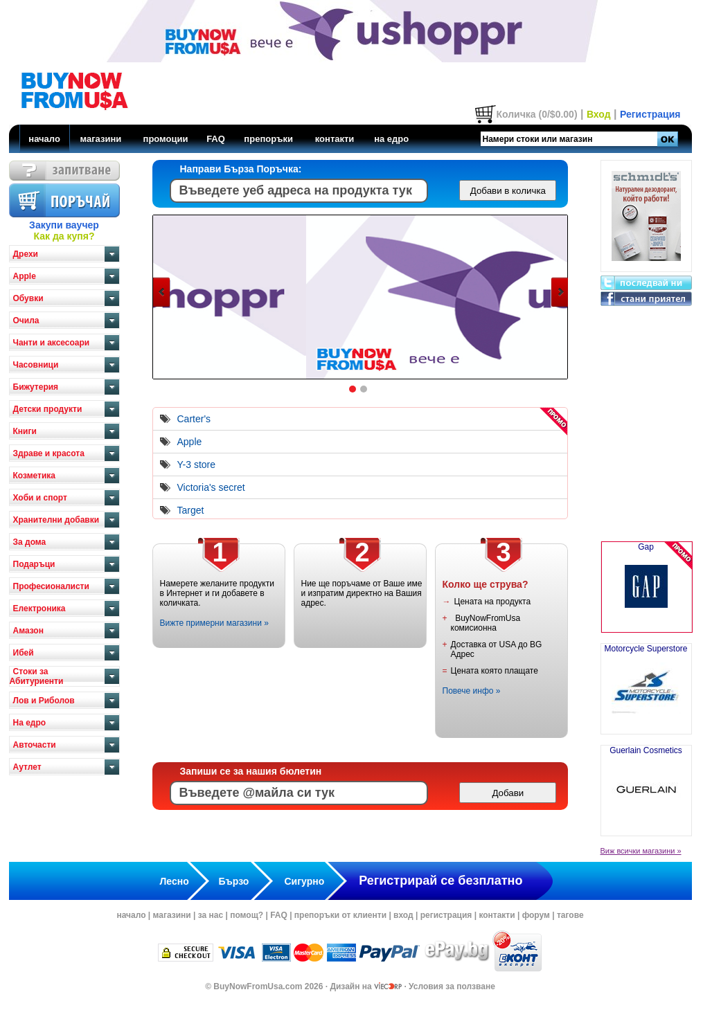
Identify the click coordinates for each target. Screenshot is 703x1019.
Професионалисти (51, 586)
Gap (646, 587)
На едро (29, 723)
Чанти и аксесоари (51, 343)
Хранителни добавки (56, 520)
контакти (335, 139)
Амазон (28, 630)
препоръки (268, 139)
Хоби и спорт (40, 498)
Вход (599, 114)
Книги (25, 431)
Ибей (23, 653)
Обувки (28, 298)
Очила (26, 320)
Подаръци (34, 564)
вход (403, 915)
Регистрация (650, 114)
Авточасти (34, 745)
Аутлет (27, 767)
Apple (24, 276)
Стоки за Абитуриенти (37, 676)
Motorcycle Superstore (645, 683)
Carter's (194, 418)
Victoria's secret (211, 487)
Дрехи (25, 254)
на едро (391, 139)
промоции (165, 139)
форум (536, 915)
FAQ (215, 139)
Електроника (39, 608)
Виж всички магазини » (641, 851)
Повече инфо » (472, 691)
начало (44, 139)
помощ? (246, 915)
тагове (570, 915)
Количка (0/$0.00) (536, 114)
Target (190, 510)
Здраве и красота (48, 453)
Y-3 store (196, 464)
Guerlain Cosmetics (645, 785)
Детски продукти (47, 409)
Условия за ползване (452, 986)
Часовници (36, 365)
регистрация (446, 915)
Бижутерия (36, 387)
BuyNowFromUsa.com (257, 986)
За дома (29, 542)
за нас (210, 915)
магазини (100, 139)
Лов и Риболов (44, 700)
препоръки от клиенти (340, 915)
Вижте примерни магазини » (214, 623)
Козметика (34, 475)
